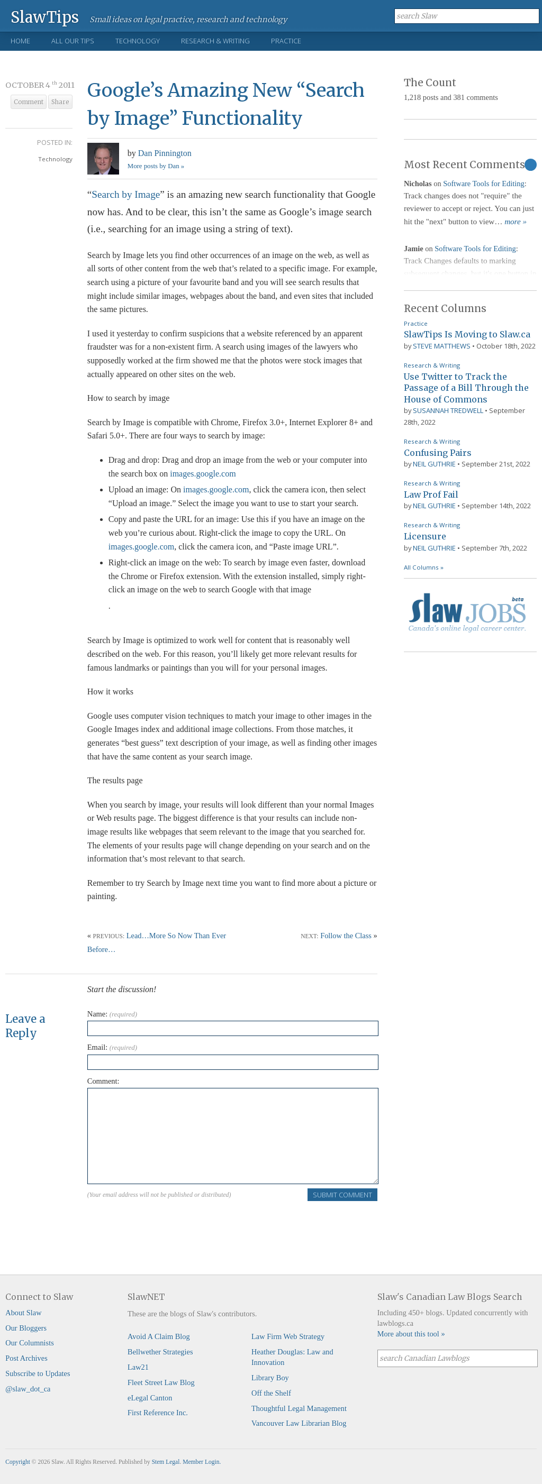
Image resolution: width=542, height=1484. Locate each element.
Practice (286, 40)
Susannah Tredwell (448, 410)
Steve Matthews (442, 346)
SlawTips (45, 16)
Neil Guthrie (434, 464)
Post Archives (26, 1358)
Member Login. (202, 1462)
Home (20, 40)
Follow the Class (346, 935)
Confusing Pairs (438, 452)
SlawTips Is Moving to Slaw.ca (467, 334)
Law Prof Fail (431, 494)
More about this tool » (411, 1334)
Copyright (17, 1462)
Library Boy (270, 1377)
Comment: (103, 1081)
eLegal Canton (150, 1398)
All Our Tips (72, 40)
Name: (112, 1014)
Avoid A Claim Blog (159, 1336)
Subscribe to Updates (37, 1373)
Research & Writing (215, 40)
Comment (28, 102)
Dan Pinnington (165, 153)
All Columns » (424, 567)
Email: (112, 1047)
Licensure (425, 536)
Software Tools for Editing (483, 183)
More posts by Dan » (156, 166)
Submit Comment (342, 1194)
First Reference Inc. (158, 1412)
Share (60, 102)
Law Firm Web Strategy (287, 1336)
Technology (137, 40)
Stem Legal (166, 1462)
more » (515, 221)
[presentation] (167, 1222)
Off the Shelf (271, 1393)
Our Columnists (29, 1343)
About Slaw (23, 1312)
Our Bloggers (26, 1328)
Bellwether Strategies (160, 1352)
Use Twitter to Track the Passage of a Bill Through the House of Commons (466, 388)
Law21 (138, 1367)
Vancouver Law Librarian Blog (298, 1423)
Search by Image (126, 194)
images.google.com (203, 473)
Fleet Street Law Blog (161, 1382)
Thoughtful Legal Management (299, 1408)
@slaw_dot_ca (27, 1389)
